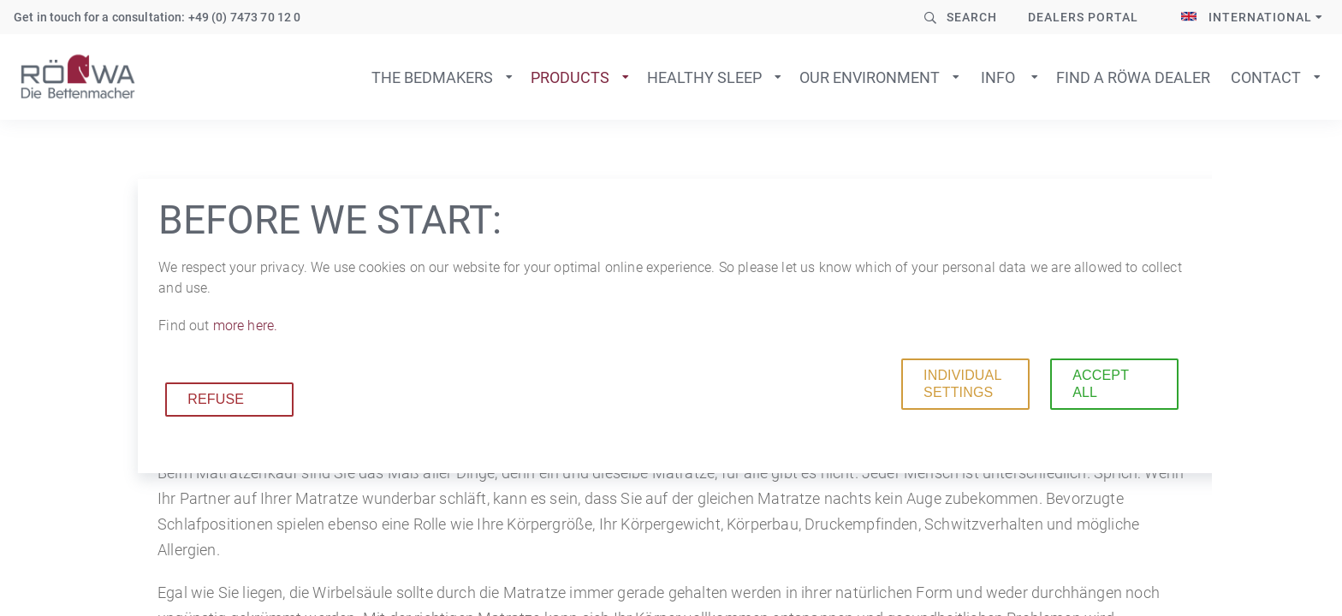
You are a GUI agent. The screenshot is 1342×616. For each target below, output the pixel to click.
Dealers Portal (1083, 17)
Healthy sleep (704, 77)
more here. (244, 325)
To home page (78, 77)
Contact (1266, 77)
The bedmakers (432, 77)
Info (998, 77)
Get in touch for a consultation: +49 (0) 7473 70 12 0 (157, 17)
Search (972, 17)
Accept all (1100, 384)
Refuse (215, 399)
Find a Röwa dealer (1133, 77)
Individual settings (962, 384)
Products (570, 77)
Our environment (869, 77)
